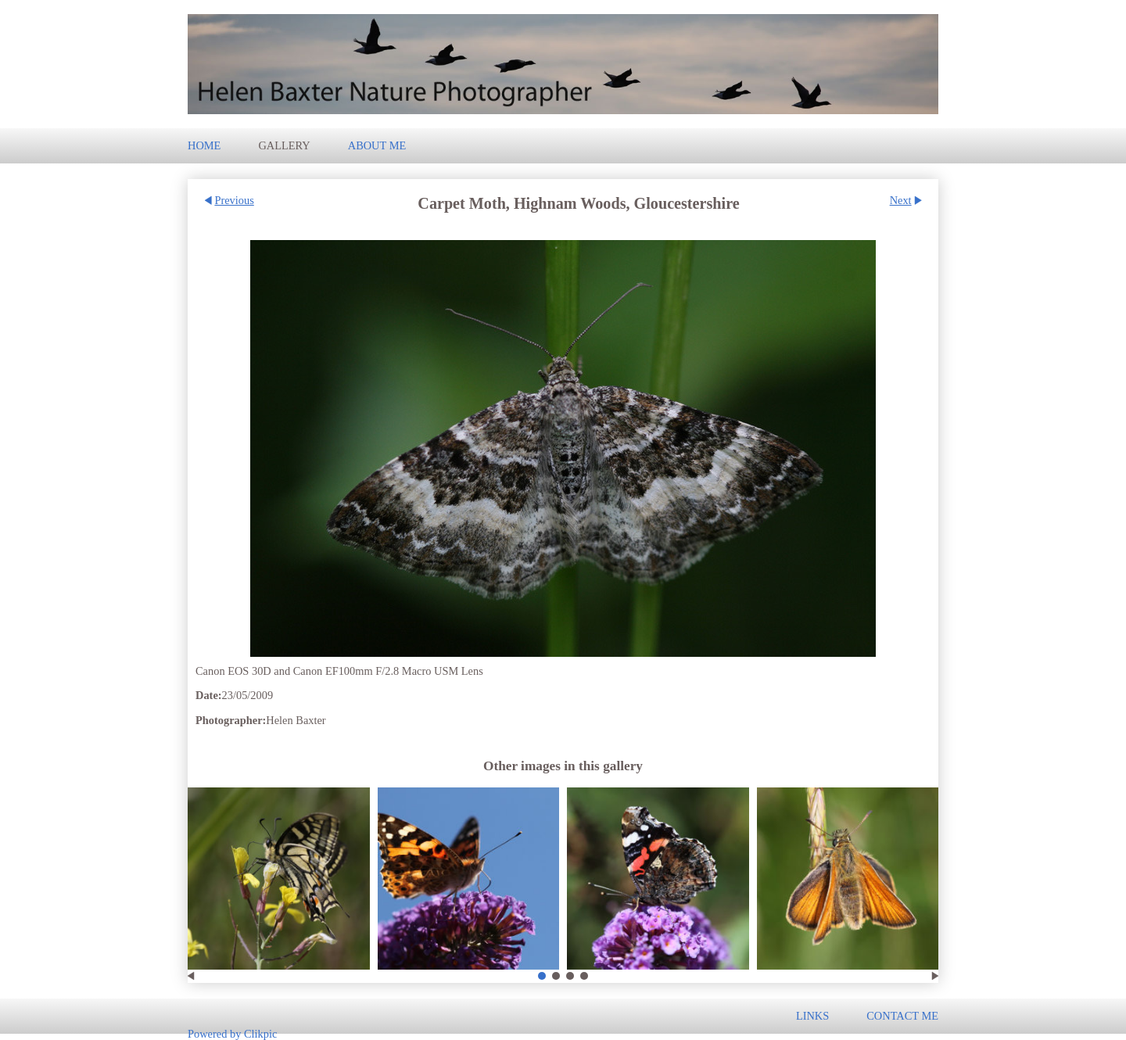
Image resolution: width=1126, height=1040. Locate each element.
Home (204, 145)
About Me (377, 145)
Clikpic (260, 1033)
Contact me (902, 1016)
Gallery (284, 145)
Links (812, 1016)
